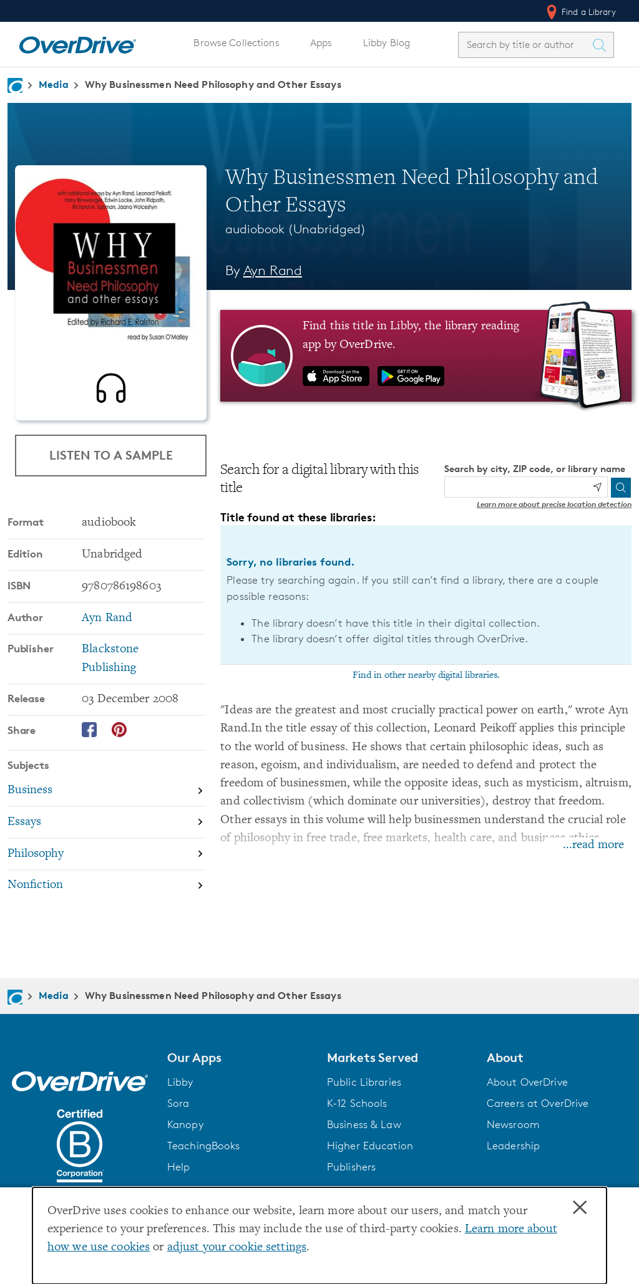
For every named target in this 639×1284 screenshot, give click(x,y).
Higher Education (370, 1145)
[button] (239, 1057)
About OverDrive (527, 1082)
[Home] (77, 42)
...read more (593, 845)
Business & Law (364, 1124)
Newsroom (513, 1124)
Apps (321, 43)
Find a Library (580, 11)
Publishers (351, 1167)
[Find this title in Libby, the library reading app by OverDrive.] (426, 355)
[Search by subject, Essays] (106, 828)
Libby (180, 1082)
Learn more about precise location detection (554, 504)
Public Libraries (364, 1082)
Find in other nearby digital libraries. (426, 675)
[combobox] (525, 44)
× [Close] (580, 1208)
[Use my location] (597, 487)
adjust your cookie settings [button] (236, 1247)
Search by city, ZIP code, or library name (534, 469)
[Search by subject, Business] (106, 796)
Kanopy (185, 1124)
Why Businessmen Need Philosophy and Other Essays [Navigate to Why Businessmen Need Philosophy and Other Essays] (213, 84)
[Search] (621, 488)
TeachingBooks (203, 1145)
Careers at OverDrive (537, 1103)
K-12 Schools (357, 1103)
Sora (178, 1103)
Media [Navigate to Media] (54, 84)
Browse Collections (236, 43)
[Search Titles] (602, 44)
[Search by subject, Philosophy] (106, 860)
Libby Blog (386, 43)
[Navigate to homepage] (14, 85)
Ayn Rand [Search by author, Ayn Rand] (272, 270)
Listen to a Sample (111, 455)
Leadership (513, 1145)
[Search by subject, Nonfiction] (106, 891)
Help (178, 1167)
